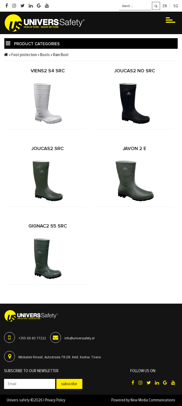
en (165, 6)
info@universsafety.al (79, 338)
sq (175, 6)
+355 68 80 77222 (32, 338)
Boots (45, 55)
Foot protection (24, 55)
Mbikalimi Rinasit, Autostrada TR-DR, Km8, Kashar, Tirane (59, 357)
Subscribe (69, 384)
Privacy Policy (55, 400)
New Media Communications (153, 400)
